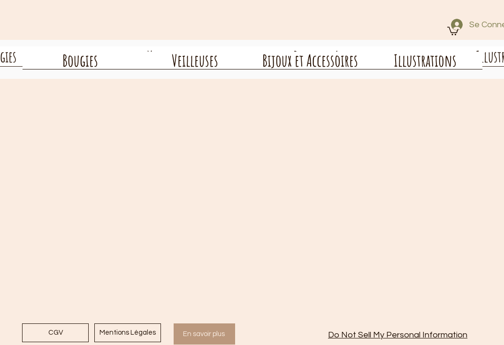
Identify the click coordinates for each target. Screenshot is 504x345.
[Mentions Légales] (127, 332)
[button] (452, 30)
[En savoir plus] (204, 334)
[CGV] (55, 332)
